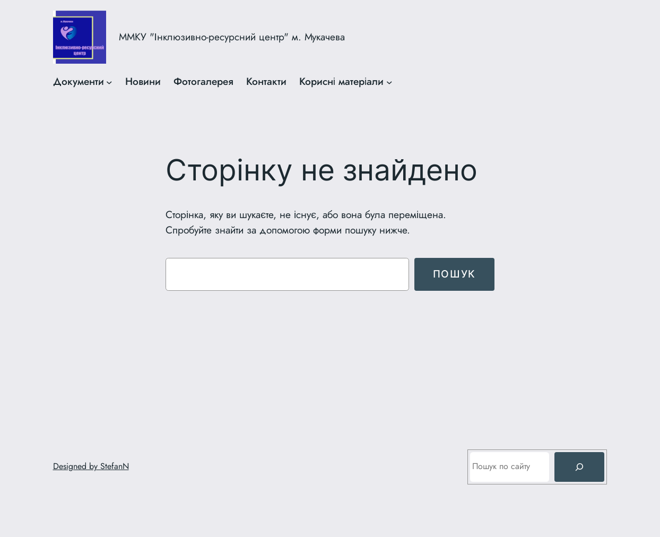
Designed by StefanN (91, 466)
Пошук (454, 273)
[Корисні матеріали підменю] (389, 82)
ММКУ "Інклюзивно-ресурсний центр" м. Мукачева (232, 37)
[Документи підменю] (109, 82)
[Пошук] (579, 467)
